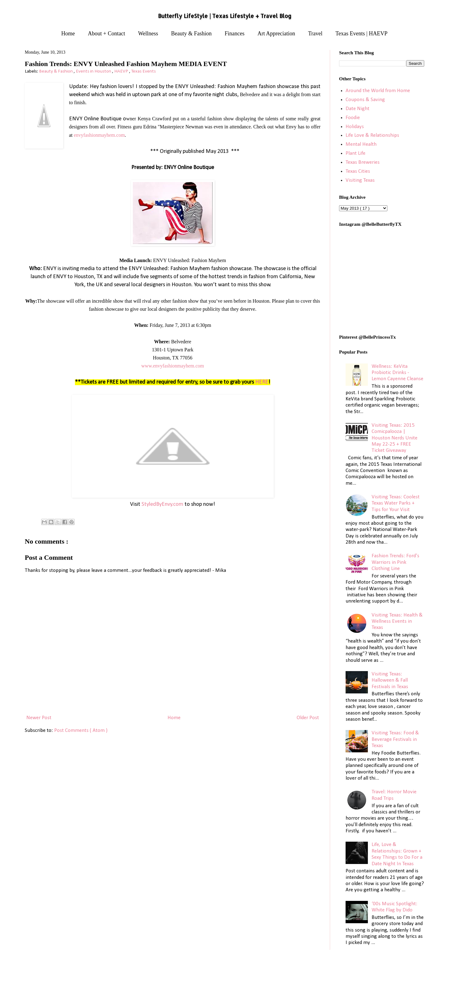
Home (68, 33)
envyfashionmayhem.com (99, 135)
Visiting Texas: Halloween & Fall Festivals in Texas (390, 680)
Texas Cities (358, 171)
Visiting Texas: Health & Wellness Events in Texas (397, 621)
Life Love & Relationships (372, 135)
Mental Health (361, 144)
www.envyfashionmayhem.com (172, 365)
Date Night (357, 108)
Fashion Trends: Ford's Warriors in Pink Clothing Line (395, 562)
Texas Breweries (363, 162)
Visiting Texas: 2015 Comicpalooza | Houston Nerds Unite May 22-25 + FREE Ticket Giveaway (394, 438)
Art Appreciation (276, 33)
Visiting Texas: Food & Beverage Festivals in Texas (395, 739)
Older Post (308, 717)
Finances (235, 33)
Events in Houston (94, 71)
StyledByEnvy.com (162, 504)
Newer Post (38, 717)
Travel (315, 33)
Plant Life (355, 153)
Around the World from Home (378, 90)
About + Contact (106, 33)
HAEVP (121, 71)
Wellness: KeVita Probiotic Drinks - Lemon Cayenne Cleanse (397, 373)
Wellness (148, 33)
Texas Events (143, 71)
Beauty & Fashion (191, 33)
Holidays (355, 126)
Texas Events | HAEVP (361, 33)
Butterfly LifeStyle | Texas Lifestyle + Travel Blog (224, 15)
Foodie (353, 117)
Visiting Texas (360, 180)
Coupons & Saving (365, 99)
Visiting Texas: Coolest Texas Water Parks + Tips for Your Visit (396, 503)
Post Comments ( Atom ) (80, 730)
